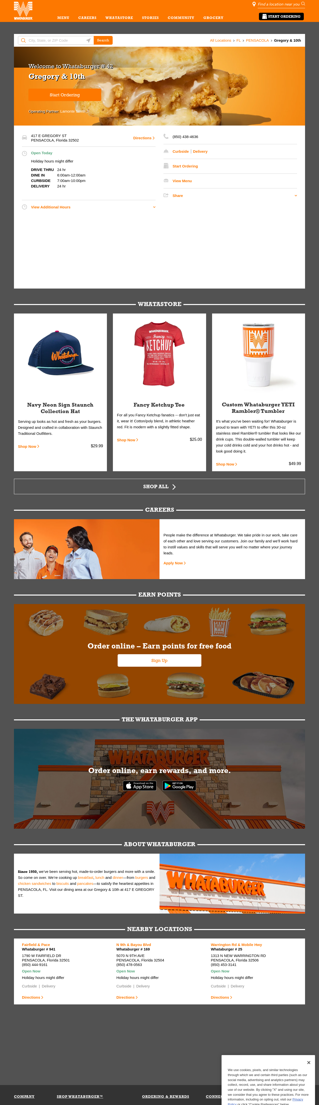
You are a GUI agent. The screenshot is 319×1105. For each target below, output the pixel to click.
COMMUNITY (181, 17)
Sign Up (159, 660)
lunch (99, 877)
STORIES (150, 17)
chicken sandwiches (34, 883)
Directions (142, 138)
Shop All (155, 486)
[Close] (308, 1077)
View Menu (182, 181)
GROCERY (213, 17)
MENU (63, 17)
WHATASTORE (119, 17)
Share (178, 195)
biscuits (62, 883)
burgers (141, 877)
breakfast (85, 877)
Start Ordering (281, 16)
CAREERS (87, 17)
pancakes (85, 883)
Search (103, 40)
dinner (118, 877)
